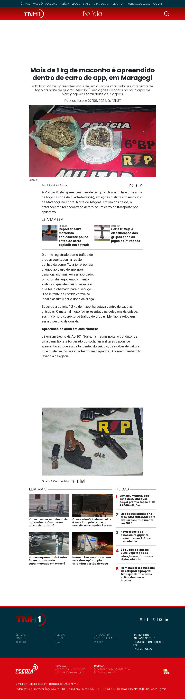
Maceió (38, 4)
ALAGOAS (21, 642)
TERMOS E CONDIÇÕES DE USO (149, 644)
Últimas (25, 4)
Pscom (157, 4)
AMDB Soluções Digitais (152, 689)
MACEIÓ (20, 638)
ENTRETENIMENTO (105, 638)
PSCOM (98, 642)
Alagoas (51, 4)
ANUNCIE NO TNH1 (144, 638)
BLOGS (59, 638)
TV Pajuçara (101, 4)
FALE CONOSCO (142, 648)
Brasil (86, 4)
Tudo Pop (117, 4)
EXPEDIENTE (141, 634)
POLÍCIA (60, 634)
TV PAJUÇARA (102, 634)
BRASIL (59, 642)
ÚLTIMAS (21, 634)
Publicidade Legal (138, 4)
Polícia (64, 4)
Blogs (76, 4)
